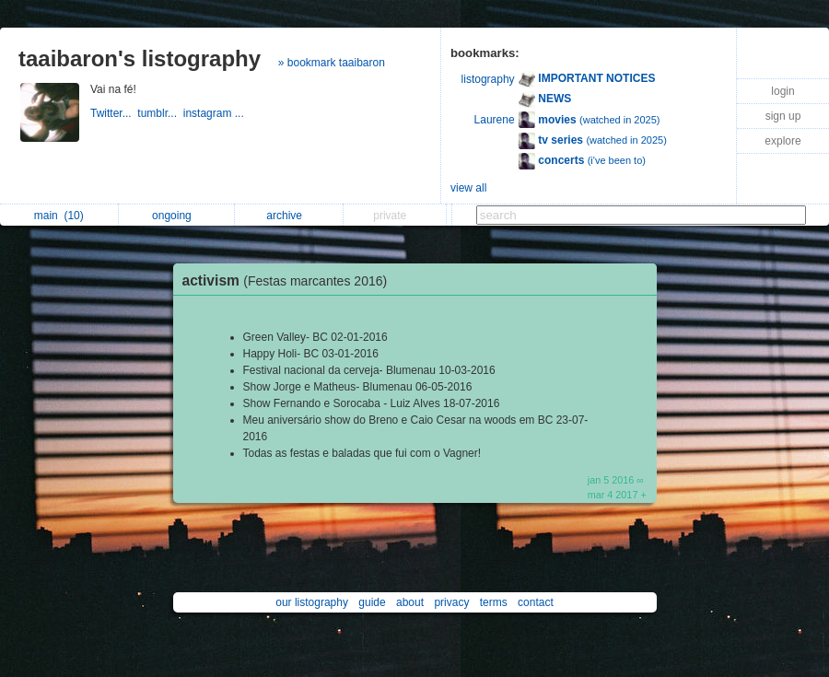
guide (371, 602)
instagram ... (215, 113)
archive (288, 215)
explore (782, 140)
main (59, 215)
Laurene (494, 119)
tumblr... (159, 113)
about (410, 602)
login (782, 91)
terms (494, 602)
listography (488, 79)
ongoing (176, 215)
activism (289, 280)
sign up (783, 116)
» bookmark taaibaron (331, 62)
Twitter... (113, 113)
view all (468, 187)
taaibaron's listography (139, 58)
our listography (311, 602)
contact (536, 602)
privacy (451, 602)
